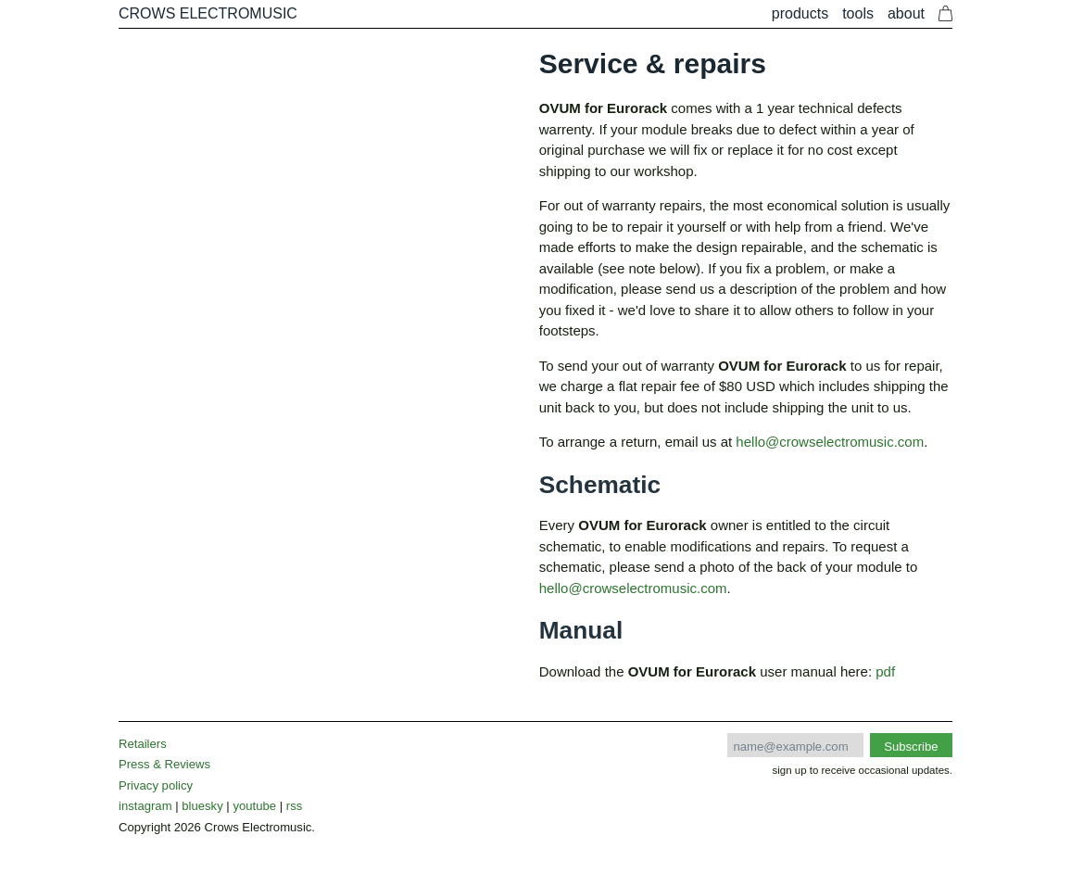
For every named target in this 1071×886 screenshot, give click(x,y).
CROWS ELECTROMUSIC (208, 13)
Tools (858, 13)
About (906, 13)
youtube (254, 806)
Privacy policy (156, 785)
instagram (145, 806)
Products (800, 13)
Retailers (143, 744)
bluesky (202, 806)
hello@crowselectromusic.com (830, 441)
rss (294, 806)
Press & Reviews (164, 764)
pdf (885, 671)
